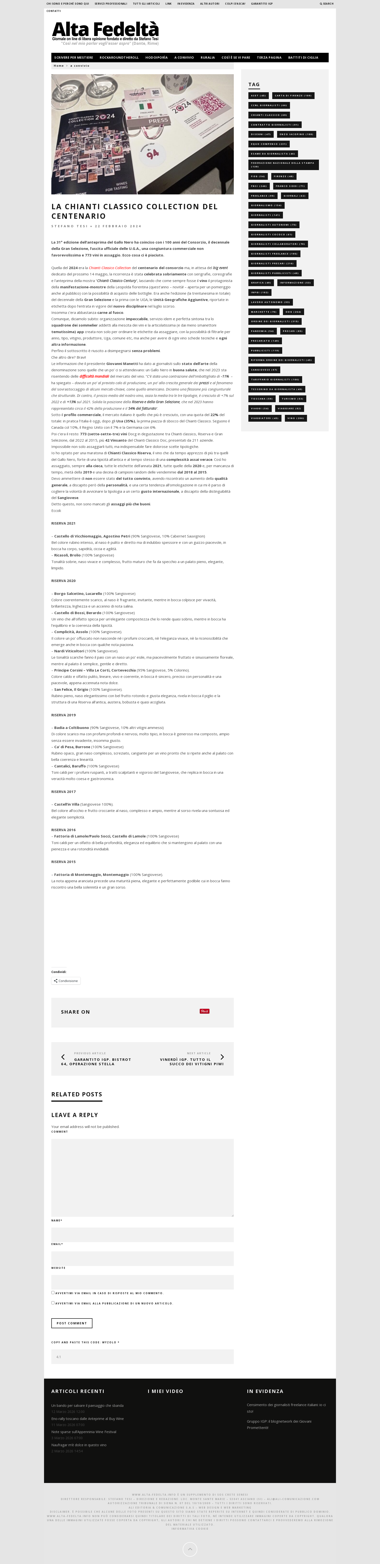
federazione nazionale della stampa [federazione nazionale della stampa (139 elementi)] (282, 164)
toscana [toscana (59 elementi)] (262, 398)
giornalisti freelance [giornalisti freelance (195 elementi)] (274, 253)
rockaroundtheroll (119, 57)
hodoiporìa (156, 57)
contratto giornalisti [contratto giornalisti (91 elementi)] (275, 124)
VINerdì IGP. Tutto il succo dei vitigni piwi (192, 1061)
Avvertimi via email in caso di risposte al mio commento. (109, 1293)
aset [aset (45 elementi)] (258, 95)
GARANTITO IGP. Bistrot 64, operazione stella (96, 1061)
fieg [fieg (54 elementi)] (258, 176)
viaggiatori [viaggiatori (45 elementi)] (265, 418)
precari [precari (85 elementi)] (293, 331)
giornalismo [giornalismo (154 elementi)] (266, 205)
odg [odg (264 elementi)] (293, 311)
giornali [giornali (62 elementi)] (295, 195)
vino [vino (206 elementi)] (296, 418)
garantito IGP (262, 3)
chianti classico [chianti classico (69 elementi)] (269, 115)
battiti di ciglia (303, 57)
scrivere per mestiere (73, 57)
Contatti (53, 11)
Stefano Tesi (69, 226)
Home (59, 65)
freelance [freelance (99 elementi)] (263, 195)
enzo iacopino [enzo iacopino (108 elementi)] (297, 134)
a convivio (184, 57)
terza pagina (269, 57)
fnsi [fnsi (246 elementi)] (259, 186)
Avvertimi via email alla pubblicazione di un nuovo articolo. (114, 1303)
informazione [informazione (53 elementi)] (295, 282)
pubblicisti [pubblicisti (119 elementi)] (265, 350)
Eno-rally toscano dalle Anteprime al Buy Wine (87, 1418)
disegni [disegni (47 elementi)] (261, 134)
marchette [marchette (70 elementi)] (264, 311)
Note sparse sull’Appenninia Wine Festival (83, 1431)
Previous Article (90, 1053)
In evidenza (185, 3)
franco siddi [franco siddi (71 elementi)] (290, 186)
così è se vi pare (236, 57)
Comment (59, 1131)
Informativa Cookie (190, 1528)
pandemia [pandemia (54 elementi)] (262, 331)
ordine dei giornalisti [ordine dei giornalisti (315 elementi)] (275, 321)
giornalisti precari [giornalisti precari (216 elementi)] (272, 263)
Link (168, 3)
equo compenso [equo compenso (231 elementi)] (269, 143)
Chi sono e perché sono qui (67, 3)
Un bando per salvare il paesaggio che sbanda (87, 1405)
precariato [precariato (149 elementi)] (265, 340)
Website (58, 1268)
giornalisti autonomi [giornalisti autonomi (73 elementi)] (274, 224)
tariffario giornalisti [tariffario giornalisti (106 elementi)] (275, 379)
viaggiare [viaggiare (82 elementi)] (289, 408)
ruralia (208, 57)
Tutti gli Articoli (146, 3)
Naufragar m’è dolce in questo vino (79, 1445)
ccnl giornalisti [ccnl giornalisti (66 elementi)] (269, 105)
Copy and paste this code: (85, 1342)
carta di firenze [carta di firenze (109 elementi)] (293, 95)
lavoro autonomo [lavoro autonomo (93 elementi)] (270, 302)
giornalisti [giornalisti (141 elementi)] (265, 215)
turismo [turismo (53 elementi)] (293, 398)
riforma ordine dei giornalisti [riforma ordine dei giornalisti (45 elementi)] (281, 360)
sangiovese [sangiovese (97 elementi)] (264, 369)
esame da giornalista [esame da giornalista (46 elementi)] (273, 153)
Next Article (199, 1053)
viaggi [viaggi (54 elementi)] (260, 408)
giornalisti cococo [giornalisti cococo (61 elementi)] (272, 234)
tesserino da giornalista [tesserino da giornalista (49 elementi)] (277, 389)
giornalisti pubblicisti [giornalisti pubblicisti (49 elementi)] (275, 273)
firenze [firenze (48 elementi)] (284, 176)
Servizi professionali (111, 3)
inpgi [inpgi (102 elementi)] (260, 292)
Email (57, 1244)
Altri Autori (209, 3)
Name (56, 1220)
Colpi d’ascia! (235, 3)
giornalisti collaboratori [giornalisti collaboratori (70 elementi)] (278, 244)
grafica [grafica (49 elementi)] (261, 282)
